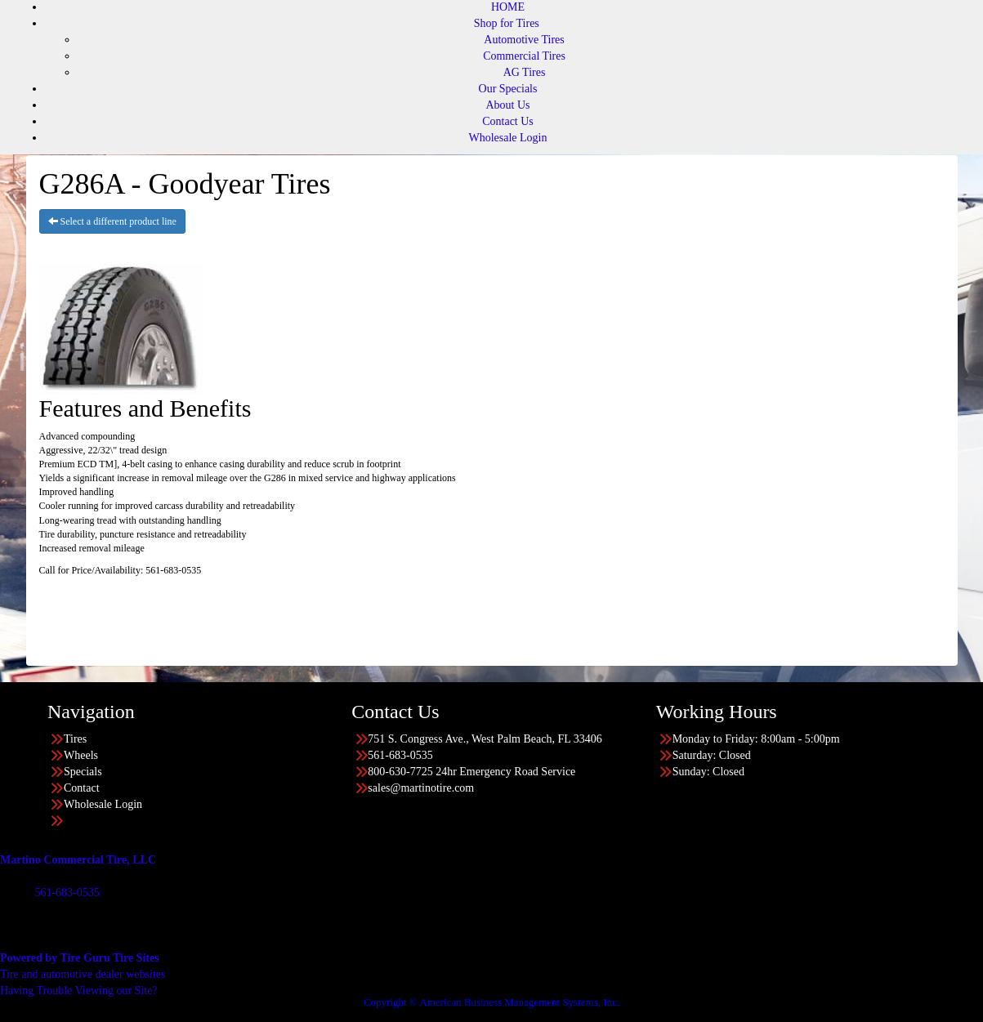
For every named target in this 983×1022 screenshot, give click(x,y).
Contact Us (508, 121)
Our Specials (508, 89)
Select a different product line (112, 221)
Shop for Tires (506, 23)
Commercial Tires (524, 56)
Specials (83, 771)
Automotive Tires (524, 39)
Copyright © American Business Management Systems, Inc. (491, 1002)
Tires (75, 739)
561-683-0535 (66, 892)
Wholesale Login (507, 138)
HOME (508, 7)
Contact (82, 788)
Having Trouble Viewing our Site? (79, 990)
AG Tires (524, 72)
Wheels (81, 755)
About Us (507, 105)
